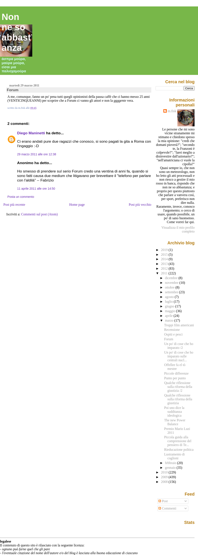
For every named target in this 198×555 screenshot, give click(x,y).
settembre (172, 292)
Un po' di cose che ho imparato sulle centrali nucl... (178, 356)
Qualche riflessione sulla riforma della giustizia (178, 399)
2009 (165, 477)
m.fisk (172, 111)
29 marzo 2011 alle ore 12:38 (36, 154)
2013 (165, 264)
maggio (170, 311)
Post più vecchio (140, 204)
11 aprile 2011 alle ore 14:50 (36, 188)
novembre (172, 282)
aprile (169, 316)
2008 (165, 482)
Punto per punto (175, 378)
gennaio (171, 467)
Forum (13, 90)
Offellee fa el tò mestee (175, 367)
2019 (165, 250)
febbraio (171, 463)
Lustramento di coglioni (174, 456)
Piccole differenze (176, 373)
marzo (169, 320)
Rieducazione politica (179, 449)
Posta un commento (21, 196)
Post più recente (14, 204)
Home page (77, 204)
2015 (165, 254)
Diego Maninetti (31, 133)
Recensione (172, 329)
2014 (165, 259)
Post (163, 501)
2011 (165, 273)
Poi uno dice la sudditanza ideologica (174, 411)
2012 (165, 268)
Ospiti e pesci (173, 334)
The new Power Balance (175, 422)
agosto (170, 297)
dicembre (172, 278)
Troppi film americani (179, 325)
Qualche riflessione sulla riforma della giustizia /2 (178, 386)
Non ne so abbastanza (16, 32)
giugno (170, 306)
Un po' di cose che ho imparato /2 (178, 345)
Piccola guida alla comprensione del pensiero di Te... (177, 441)
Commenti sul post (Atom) (39, 214)
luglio (169, 301)
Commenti (167, 508)
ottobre (170, 287)
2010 (165, 472)
